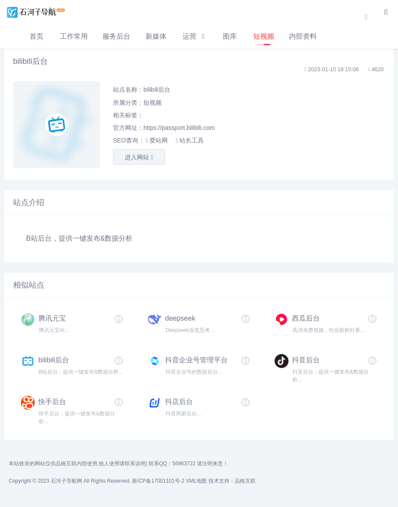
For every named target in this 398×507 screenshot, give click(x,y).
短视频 (263, 36)
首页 (36, 36)
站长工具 (189, 140)
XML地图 (196, 481)
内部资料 (303, 36)
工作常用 (74, 36)
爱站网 (156, 140)
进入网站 (139, 157)
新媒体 (156, 36)
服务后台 (116, 36)
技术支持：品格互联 (232, 481)
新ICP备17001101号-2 (158, 481)
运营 (189, 36)
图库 (230, 36)
